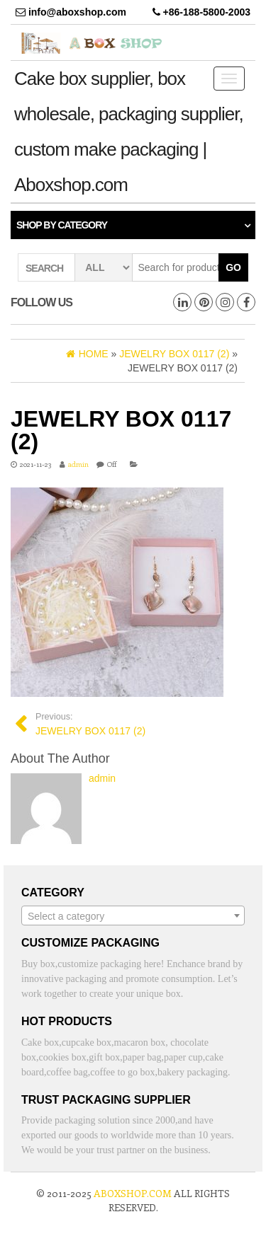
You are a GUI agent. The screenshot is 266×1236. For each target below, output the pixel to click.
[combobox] (133, 915)
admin (78, 464)
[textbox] (133, 916)
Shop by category (61, 225)
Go (233, 267)
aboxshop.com (133, 1193)
